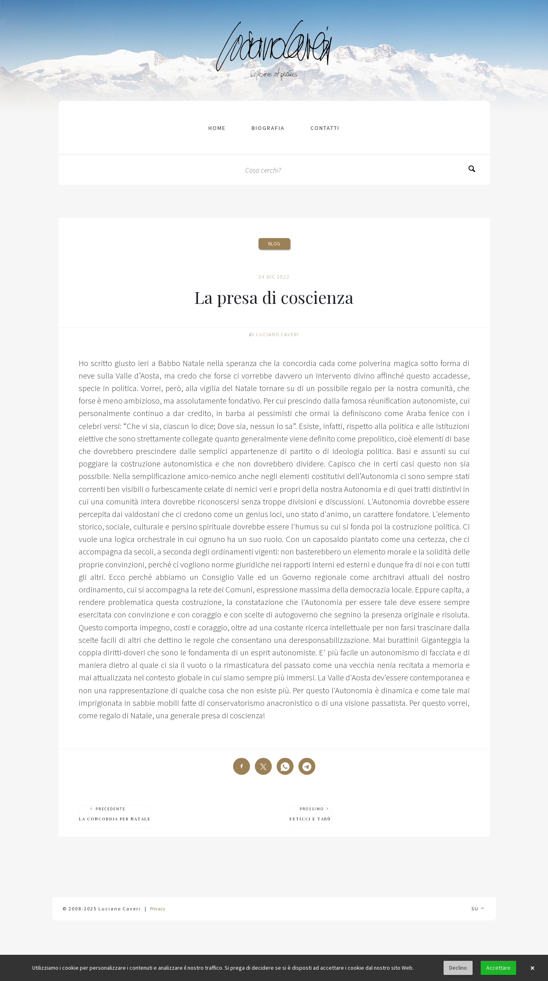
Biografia (268, 128)
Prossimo (310, 814)
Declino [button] (458, 967)
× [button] (532, 968)
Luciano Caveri (277, 334)
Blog (274, 244)
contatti (325, 128)
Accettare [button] (498, 967)
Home (217, 128)
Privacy (157, 909)
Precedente (115, 814)
